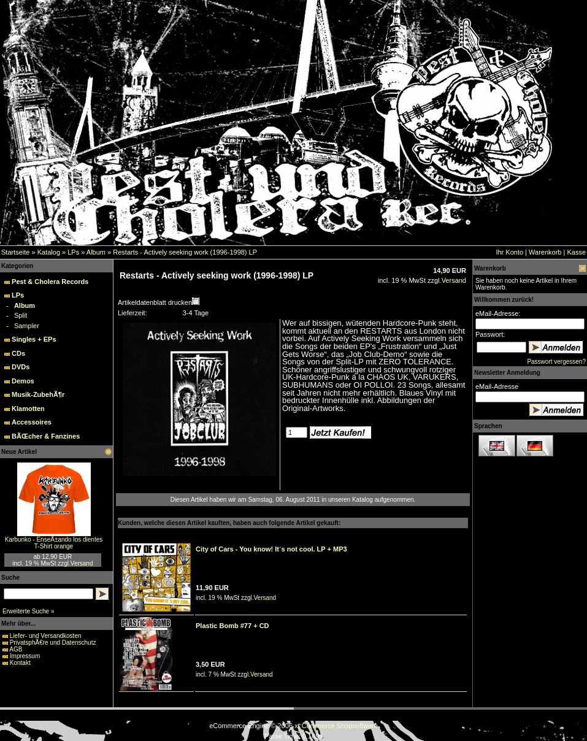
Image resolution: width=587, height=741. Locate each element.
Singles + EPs (34, 339)
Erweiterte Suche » (28, 611)
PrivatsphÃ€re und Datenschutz (53, 642)
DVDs (20, 366)
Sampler (26, 325)
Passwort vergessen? (556, 361)
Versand (82, 563)
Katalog (48, 252)
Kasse (576, 252)
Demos (23, 381)
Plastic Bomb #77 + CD (232, 625)
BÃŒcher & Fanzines (46, 436)
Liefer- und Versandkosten (46, 635)
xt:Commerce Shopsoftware (336, 725)
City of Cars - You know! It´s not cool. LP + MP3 (271, 549)
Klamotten (28, 408)
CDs (18, 353)
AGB (15, 649)
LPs (73, 252)
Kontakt (20, 662)
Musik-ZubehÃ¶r (38, 394)
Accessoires (32, 422)
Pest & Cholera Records (50, 281)
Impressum (25, 656)
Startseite (15, 252)
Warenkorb (545, 252)
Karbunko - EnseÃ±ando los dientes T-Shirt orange (53, 543)
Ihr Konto (509, 252)
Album (96, 252)
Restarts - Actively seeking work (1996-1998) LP (185, 252)
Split (20, 315)
